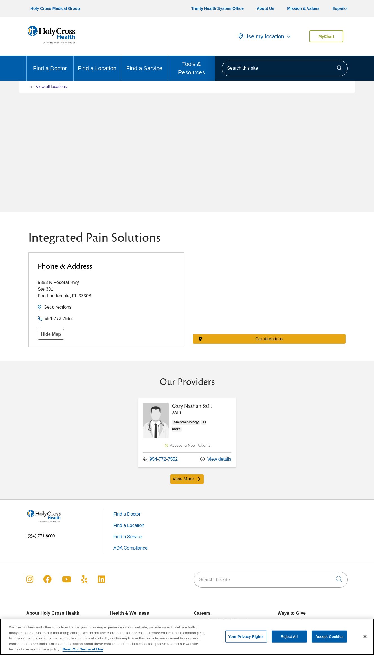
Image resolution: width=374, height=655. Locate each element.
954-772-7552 (59, 318)
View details (215, 459)
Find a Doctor (50, 63)
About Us (265, 8)
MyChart (326, 36)
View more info (187, 432)
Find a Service (144, 63)
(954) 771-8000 (40, 536)
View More (187, 479)
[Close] (365, 636)
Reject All (289, 636)
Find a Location (97, 63)
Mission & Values (303, 8)
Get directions (57, 307)
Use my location (261, 36)
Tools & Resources (191, 66)
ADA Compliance (130, 548)
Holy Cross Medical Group (55, 8)
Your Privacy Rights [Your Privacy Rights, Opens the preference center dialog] (246, 636)
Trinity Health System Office (217, 8)
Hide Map (51, 334)
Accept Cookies (329, 636)
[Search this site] (285, 68)
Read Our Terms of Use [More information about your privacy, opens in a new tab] (83, 649)
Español (340, 8)
